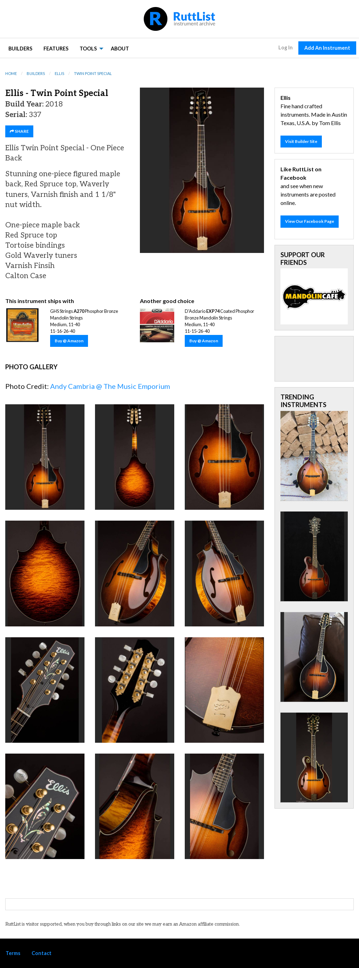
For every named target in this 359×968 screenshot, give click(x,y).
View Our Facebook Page (309, 221)
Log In (285, 47)
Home (11, 73)
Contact (42, 953)
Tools (88, 49)
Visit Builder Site (301, 141)
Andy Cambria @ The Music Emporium (110, 386)
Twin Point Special (93, 73)
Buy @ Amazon (69, 340)
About (120, 49)
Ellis (59, 73)
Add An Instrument (327, 48)
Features (55, 49)
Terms (13, 953)
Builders (20, 49)
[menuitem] (20, 48)
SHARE (19, 131)
